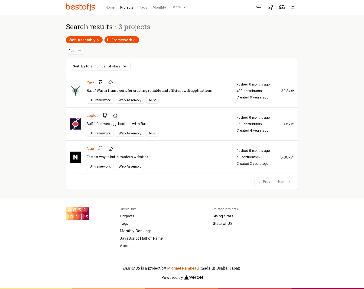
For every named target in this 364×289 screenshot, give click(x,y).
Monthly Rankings (136, 231)
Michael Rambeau (183, 268)
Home (110, 7)
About (125, 245)
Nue (90, 148)
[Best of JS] (81, 7)
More (179, 7)
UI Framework (122, 40)
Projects (126, 7)
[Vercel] (193, 277)
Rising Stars (223, 216)
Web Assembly (84, 40)
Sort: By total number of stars (100, 66)
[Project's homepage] (110, 82)
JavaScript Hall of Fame (141, 238)
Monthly (159, 7)
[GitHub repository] (100, 82)
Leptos (92, 115)
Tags (143, 7)
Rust (75, 50)
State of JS (223, 223)
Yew (90, 82)
